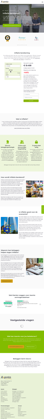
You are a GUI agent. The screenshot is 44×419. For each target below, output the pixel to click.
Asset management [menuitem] (16, 393)
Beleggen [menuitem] (14, 386)
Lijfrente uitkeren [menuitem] (5, 416)
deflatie (25, 232)
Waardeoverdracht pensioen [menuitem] (7, 411)
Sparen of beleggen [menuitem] (16, 390)
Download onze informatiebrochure (9, 271)
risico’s (15, 263)
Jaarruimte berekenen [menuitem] (6, 412)
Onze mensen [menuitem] (4, 388)
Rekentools (6, 10)
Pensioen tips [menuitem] (4, 415)
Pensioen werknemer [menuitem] (5, 410)
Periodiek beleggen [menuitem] (16, 392)
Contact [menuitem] (2, 398)
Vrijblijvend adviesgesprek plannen (12, 25)
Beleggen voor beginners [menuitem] (18, 388)
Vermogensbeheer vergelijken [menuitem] (19, 394)
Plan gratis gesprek (42, 209)
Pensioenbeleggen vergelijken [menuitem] (8, 404)
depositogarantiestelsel (36, 157)
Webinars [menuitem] (20, 410)
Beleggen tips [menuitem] (15, 398)
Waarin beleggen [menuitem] (16, 396)
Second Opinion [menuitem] (4, 397)
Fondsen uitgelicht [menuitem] (22, 411)
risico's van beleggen (26, 361)
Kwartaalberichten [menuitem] (22, 408)
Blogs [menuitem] (19, 407)
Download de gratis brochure (30, 25)
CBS (19, 182)
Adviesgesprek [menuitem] (4, 396)
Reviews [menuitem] (2, 394)
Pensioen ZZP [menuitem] (4, 408)
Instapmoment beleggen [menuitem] (18, 389)
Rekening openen (31, 343)
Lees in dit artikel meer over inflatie (22, 125)
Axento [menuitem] (2, 386)
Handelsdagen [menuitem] (21, 412)
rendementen (10, 157)
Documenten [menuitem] (4, 389)
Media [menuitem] (19, 406)
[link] (5, 1)
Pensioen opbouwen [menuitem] (5, 406)
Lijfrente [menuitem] (3, 407)
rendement (6, 253)
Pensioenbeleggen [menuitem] (5, 402)
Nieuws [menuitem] (19, 404)
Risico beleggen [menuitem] (15, 397)
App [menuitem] (2, 393)
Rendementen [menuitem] (4, 390)
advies (25, 154)
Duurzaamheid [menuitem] (4, 392)
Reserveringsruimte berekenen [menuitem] (8, 413)
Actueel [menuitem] (20, 402)
